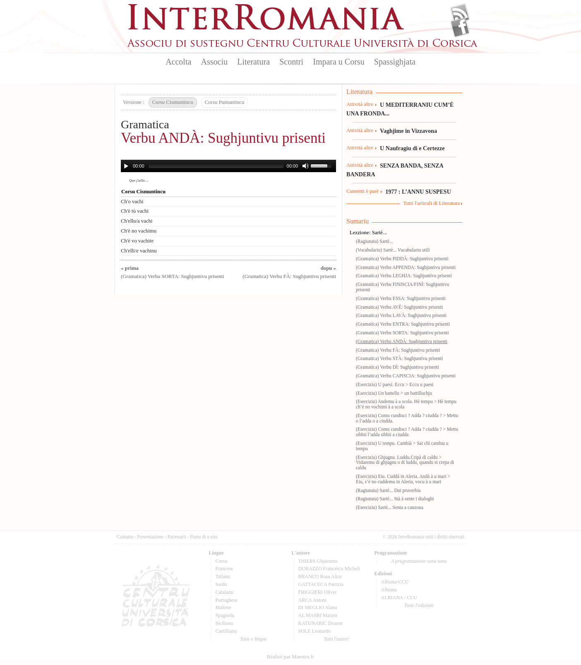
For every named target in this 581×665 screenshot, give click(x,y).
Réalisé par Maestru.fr (290, 657)
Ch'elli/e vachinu (139, 251)
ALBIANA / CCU (399, 597)
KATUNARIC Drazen (320, 623)
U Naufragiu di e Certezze (412, 148)
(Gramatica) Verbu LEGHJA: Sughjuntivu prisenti (404, 275)
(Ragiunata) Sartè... (374, 241)
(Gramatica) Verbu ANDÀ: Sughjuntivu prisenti (401, 341)
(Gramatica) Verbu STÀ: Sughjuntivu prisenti (399, 358)
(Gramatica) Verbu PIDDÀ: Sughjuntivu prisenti (402, 258)
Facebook (460, 27)
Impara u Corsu (338, 61)
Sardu (221, 584)
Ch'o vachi (132, 201)
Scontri (291, 61)
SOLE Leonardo (314, 631)
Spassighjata (394, 61)
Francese (224, 568)
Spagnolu (225, 615)
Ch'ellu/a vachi (137, 221)
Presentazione (150, 536)
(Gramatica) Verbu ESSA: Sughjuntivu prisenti (401, 298)
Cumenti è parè (362, 191)
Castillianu (226, 631)
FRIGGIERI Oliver (317, 592)
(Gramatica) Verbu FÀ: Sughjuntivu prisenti (398, 350)
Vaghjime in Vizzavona (408, 130)
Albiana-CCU (395, 582)
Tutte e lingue (253, 639)
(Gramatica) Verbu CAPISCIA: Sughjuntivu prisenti (406, 375)
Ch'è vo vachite (137, 241)
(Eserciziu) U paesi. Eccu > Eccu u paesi (394, 384)
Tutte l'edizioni (419, 605)
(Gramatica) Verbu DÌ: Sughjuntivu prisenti (397, 367)
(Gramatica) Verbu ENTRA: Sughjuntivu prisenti (403, 324)
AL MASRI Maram (317, 615)
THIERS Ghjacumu (318, 561)
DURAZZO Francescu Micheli (329, 568)
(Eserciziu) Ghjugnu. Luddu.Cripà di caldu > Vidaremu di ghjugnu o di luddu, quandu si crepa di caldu (405, 463)
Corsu (222, 561)
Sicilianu (224, 623)
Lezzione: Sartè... (368, 232)
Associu (214, 61)
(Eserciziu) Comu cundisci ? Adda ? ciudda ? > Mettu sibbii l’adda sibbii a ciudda (407, 432)
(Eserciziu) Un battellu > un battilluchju (394, 393)
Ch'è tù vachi (135, 211)
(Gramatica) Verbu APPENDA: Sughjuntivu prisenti (406, 267)
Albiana (389, 590)
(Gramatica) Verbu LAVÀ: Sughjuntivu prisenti (401, 315)
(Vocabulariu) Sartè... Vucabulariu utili (393, 249)
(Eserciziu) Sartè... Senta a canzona (389, 507)
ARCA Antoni (312, 600)
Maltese (223, 607)
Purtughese (227, 600)
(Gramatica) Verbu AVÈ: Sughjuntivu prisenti (399, 307)
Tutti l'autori (336, 639)
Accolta (178, 61)
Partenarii (177, 536)
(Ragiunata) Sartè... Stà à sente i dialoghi (395, 498)
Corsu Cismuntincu (172, 102)
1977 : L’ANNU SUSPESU (418, 191)
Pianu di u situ (203, 536)
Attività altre (359, 104)
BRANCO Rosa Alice (320, 576)
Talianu (223, 576)
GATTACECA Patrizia (320, 584)
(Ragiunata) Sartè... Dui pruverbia (388, 490)
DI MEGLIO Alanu (317, 607)
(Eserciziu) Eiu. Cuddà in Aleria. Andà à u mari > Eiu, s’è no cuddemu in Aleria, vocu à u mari (403, 479)
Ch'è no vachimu (138, 231)
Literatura (253, 61)
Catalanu (224, 592)
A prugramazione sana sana (419, 561)
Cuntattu (125, 536)
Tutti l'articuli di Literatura (431, 203)
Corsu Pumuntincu (225, 102)
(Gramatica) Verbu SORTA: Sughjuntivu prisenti (402, 332)
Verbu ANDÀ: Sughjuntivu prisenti (223, 138)
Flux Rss (460, 13)
